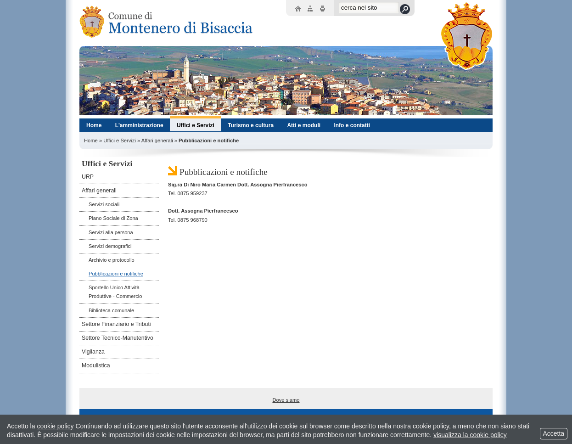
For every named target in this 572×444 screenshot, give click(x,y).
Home (91, 140)
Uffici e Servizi (119, 140)
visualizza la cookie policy (470, 434)
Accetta (553, 433)
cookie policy (55, 426)
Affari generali (157, 140)
